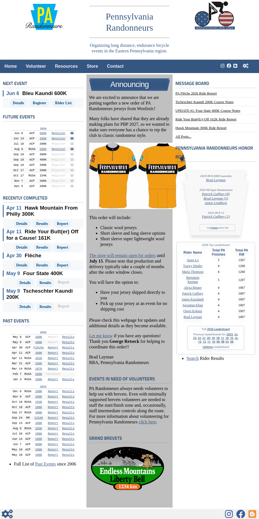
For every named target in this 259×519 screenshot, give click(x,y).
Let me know (101, 335)
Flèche (38, 347)
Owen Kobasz (192, 311)
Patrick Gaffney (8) (216, 194)
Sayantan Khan (193, 305)
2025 (229, 334)
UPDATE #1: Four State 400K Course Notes (207, 110)
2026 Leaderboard (218, 329)
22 (199, 338)
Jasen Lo (193, 260)
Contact (115, 66)
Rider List (63, 103)
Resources (66, 66)
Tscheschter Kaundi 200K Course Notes (204, 102)
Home (10, 66)
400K (38, 342)
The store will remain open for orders (122, 255)
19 (213, 338)
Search (193, 358)
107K (38, 368)
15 (231, 338)
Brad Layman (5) (216, 198)
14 (236, 338)
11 (209, 341)
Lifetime (214, 227)
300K (38, 353)
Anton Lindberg (216, 203)
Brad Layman (216, 180)
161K (38, 358)
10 (213, 341)
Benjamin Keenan (192, 280)
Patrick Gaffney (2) (216, 217)
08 (222, 341)
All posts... (183, 136)
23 (195, 338)
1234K (38, 417)
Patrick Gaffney (192, 293)
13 (200, 341)
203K (38, 428)
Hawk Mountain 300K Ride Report (200, 128)
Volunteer (36, 66)
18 (217, 338)
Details (18, 103)
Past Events (45, 464)
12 (204, 341)
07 (227, 341)
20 (208, 338)
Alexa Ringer (193, 288)
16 (227, 338)
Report (62, 224)
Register (40, 103)
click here (147, 421)
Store (92, 66)
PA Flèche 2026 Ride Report (196, 93)
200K (43, 138)
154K (38, 402)
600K (43, 133)
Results (42, 224)
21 (204, 338)
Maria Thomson (193, 272)
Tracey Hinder (192, 266)
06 (232, 341)
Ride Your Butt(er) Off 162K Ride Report (205, 119)
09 (218, 341)
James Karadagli (193, 299)
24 (236, 334)
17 (222, 338)
